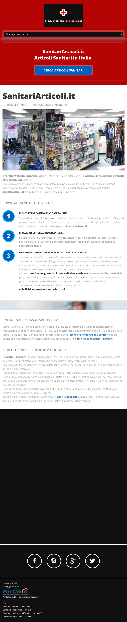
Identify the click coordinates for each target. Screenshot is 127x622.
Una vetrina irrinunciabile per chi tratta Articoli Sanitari (53, 252)
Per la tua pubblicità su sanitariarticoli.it (21, 597)
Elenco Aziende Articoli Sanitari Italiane (43, 213)
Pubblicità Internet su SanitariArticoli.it (43, 289)
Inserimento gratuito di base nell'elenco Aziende (58, 273)
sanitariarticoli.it (10, 583)
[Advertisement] (28, 433)
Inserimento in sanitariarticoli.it (17, 616)
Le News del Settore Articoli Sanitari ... (41, 232)
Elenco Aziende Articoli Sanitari (89, 334)
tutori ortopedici (67, 396)
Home (5, 603)
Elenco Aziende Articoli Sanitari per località (22, 613)
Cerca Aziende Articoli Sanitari (94, 338)
